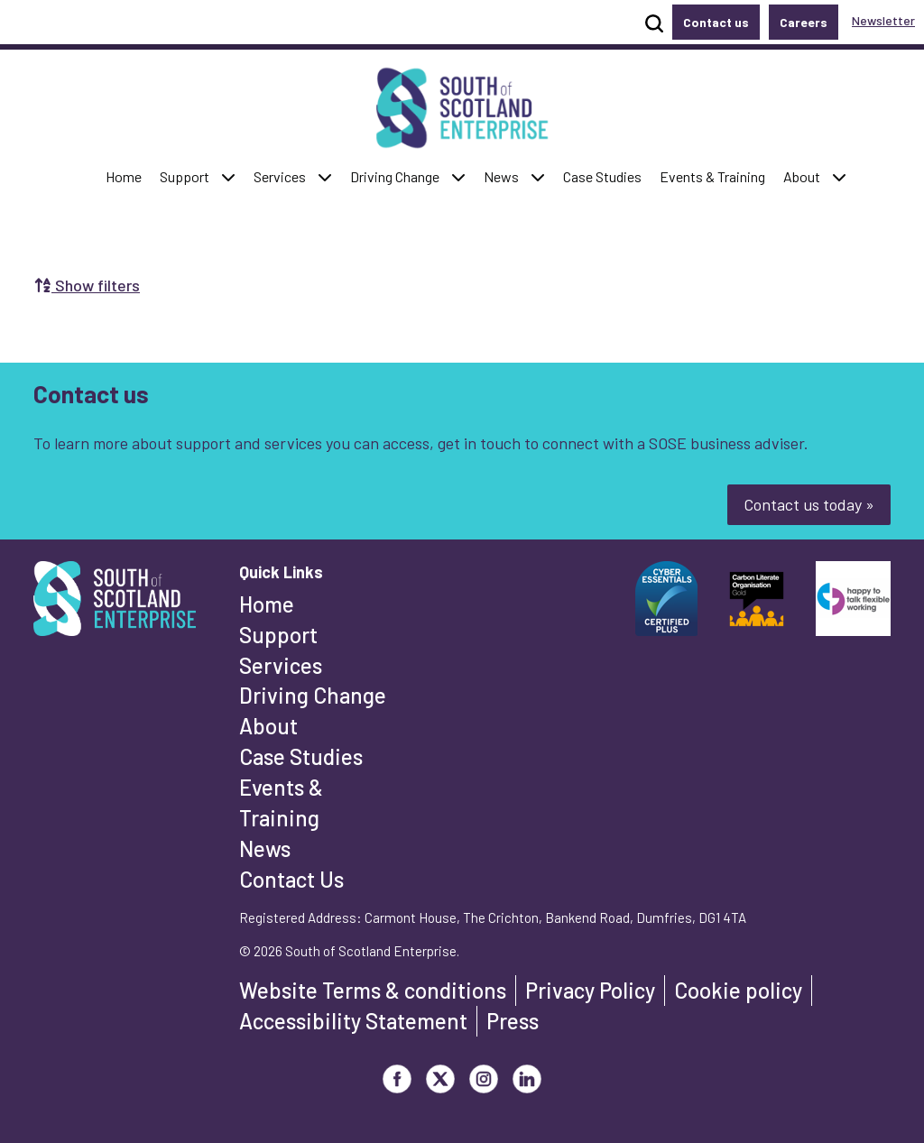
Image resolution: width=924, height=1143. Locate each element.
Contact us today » (809, 504)
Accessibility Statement (353, 1021)
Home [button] (128, 175)
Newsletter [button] (883, 20)
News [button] (505, 175)
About (268, 726)
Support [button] (188, 175)
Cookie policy (738, 990)
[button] (228, 177)
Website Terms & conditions (372, 990)
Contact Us (291, 879)
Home (266, 604)
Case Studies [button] (602, 175)
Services (280, 665)
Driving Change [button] (394, 175)
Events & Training (281, 802)
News (265, 848)
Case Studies (301, 756)
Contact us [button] (716, 22)
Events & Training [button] (712, 175)
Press (512, 1021)
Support (278, 635)
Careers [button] (803, 22)
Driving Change (312, 695)
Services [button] (284, 175)
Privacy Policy (590, 990)
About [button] (805, 175)
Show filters (86, 285)
